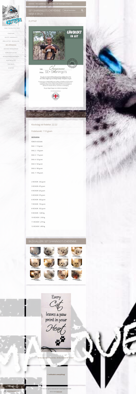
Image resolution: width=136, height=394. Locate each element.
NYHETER (11, 68)
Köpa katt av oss (11, 52)
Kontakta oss (11, 60)
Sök (82, 10)
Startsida (11, 33)
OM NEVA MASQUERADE (11, 49)
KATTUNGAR (51, 4)
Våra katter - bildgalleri (11, 41)
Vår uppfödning (11, 45)
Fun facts (11, 64)
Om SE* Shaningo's (11, 37)
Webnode (59, 391)
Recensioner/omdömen (11, 56)
